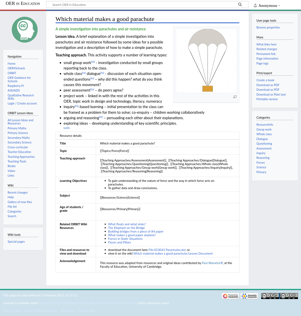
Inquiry (260, 153)
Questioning (264, 143)
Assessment (263, 148)
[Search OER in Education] (147, 4)
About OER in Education (41, 310)
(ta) (93, 61)
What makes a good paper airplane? (132, 235)
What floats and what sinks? (127, 224)
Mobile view (87, 310)
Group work (263, 129)
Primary (261, 172)
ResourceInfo (264, 124)
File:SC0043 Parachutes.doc (167, 250)
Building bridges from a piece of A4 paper (136, 231)
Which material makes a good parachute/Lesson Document (173, 253)
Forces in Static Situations (125, 238)
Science (261, 167)
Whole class (264, 134)
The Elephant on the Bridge (126, 228)
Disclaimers (68, 310)
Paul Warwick (211, 263)
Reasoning (262, 157)
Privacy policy (12, 310)
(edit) (67, 128)
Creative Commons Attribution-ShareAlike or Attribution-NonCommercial (88, 303)
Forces (260, 162)
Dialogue (262, 139)
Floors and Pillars (119, 242)
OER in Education (23, 3)
